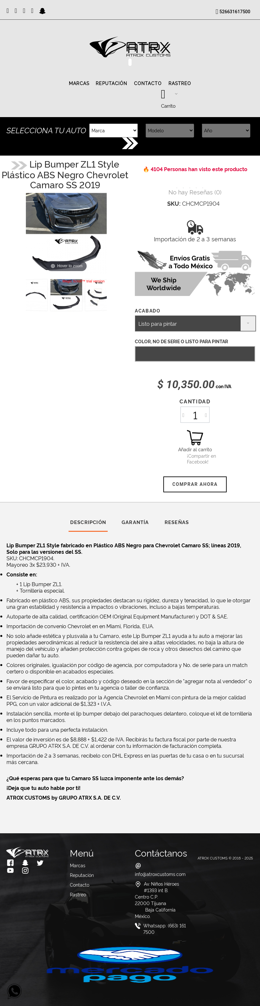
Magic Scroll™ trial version (83, 281)
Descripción (88, 522)
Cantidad (194, 401)
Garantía (135, 522)
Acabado (148, 310)
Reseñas (177, 522)
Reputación (111, 83)
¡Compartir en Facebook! (195, 459)
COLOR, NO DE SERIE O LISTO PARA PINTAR (181, 341)
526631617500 (235, 11)
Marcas (79, 83)
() (195, 192)
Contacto (148, 83)
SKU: (173, 203)
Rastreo (179, 83)
